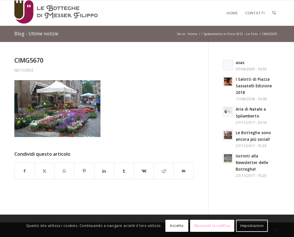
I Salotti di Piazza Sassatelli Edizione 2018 (254, 85)
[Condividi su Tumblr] (124, 171)
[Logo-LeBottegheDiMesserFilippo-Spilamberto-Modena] (56, 13)
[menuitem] (232, 13)
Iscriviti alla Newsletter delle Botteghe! (252, 162)
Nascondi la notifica (212, 225)
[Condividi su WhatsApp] (64, 171)
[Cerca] (274, 13)
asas (240, 62)
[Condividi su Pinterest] (84, 171)
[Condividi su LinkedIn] (104, 171)
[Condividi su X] (44, 171)
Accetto (176, 225)
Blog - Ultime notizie (36, 33)
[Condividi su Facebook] (24, 171)
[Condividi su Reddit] (163, 171)
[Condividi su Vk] (144, 171)
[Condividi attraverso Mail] (183, 171)
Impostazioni (252, 225)
